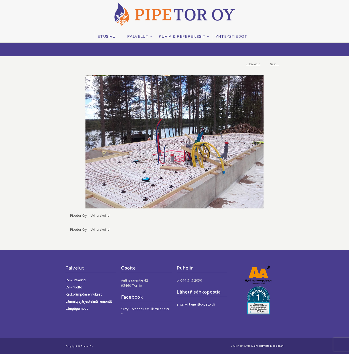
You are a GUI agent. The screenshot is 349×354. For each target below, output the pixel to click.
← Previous (253, 64)
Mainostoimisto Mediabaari (267, 345)
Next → (274, 64)
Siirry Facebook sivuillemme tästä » (145, 311)
